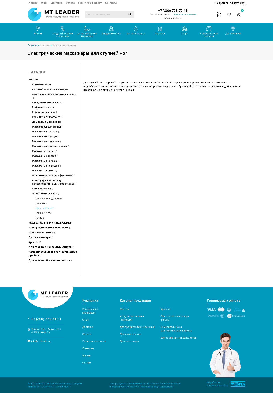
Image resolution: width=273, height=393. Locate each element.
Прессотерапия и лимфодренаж (53, 175)
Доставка (56, 2)
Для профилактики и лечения (87, 32)
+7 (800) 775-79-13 (173, 10)
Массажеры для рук (45, 136)
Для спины (41, 203)
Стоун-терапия (41, 84)
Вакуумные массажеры (47, 102)
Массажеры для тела (46, 141)
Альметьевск (237, 3)
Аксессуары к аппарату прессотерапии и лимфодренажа (54, 182)
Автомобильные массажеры (50, 89)
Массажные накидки (46, 160)
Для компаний (233, 30)
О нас (44, 2)
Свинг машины (42, 188)
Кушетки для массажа (47, 117)
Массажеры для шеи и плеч (50, 146)
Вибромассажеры (44, 107)
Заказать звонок (185, 14)
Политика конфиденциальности (156, 386)
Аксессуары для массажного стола (54, 95)
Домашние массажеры (46, 121)
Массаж (38, 30)
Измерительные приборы (209, 32)
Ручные (40, 217)
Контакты (111, 2)
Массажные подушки (46, 165)
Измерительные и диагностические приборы (53, 253)
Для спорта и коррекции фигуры (51, 247)
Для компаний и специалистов (50, 260)
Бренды (86, 355)
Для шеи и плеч (44, 212)
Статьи (86, 362)
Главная (33, 2)
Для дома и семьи (111, 30)
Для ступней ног (45, 208)
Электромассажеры (64, 45)
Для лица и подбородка (49, 198)
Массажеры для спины (47, 126)
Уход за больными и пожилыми (62, 32)
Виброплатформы (44, 112)
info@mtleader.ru (173, 18)
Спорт (184, 30)
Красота (160, 30)
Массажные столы (44, 170)
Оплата (70, 2)
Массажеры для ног (45, 131)
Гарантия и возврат (90, 2)
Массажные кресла (45, 155)
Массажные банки (44, 151)
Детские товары (136, 30)
